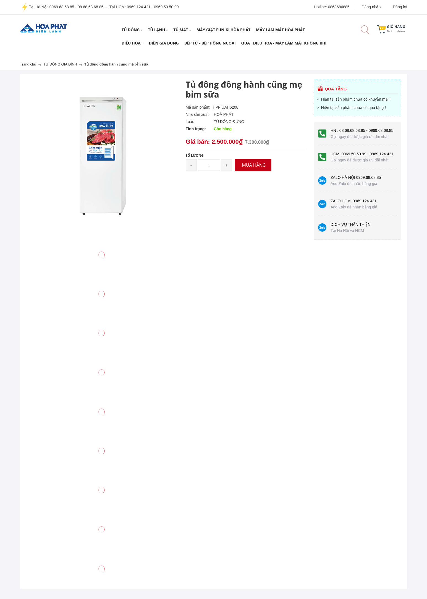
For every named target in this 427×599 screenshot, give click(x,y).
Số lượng (195, 155)
